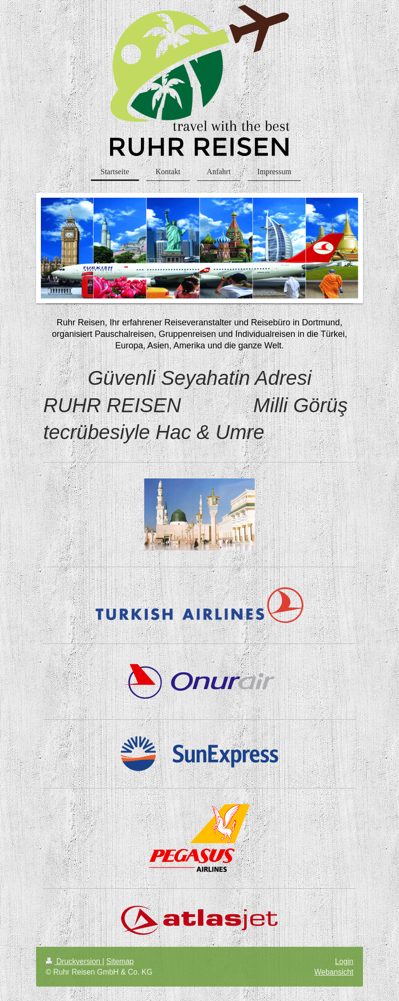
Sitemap (120, 961)
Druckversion (74, 961)
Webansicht (333, 972)
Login (344, 961)
